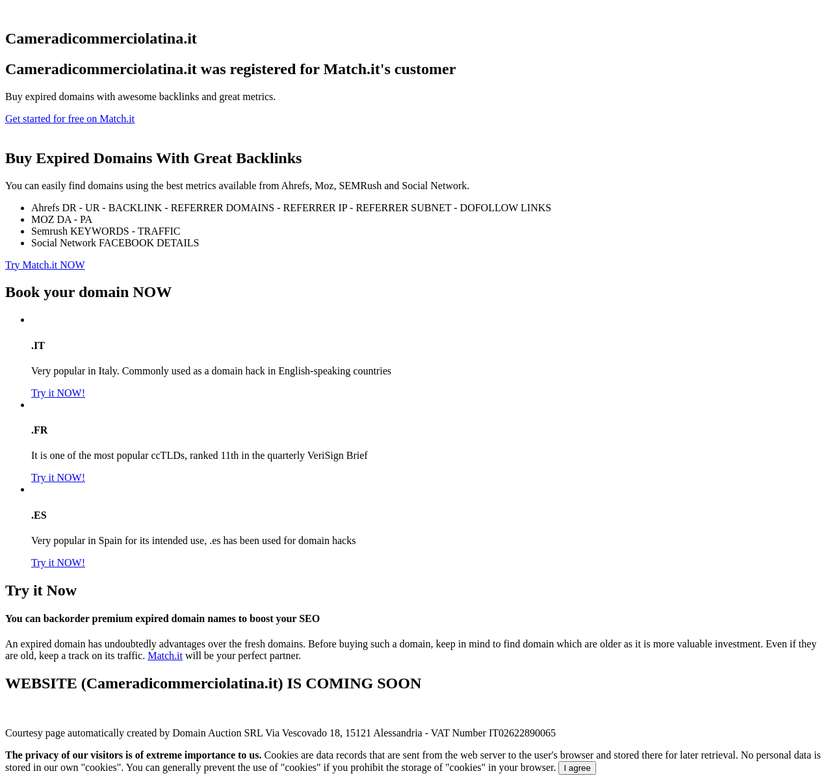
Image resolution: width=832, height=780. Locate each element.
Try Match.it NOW (45, 264)
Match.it (165, 655)
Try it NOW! (58, 392)
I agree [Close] (577, 768)
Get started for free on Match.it (70, 118)
